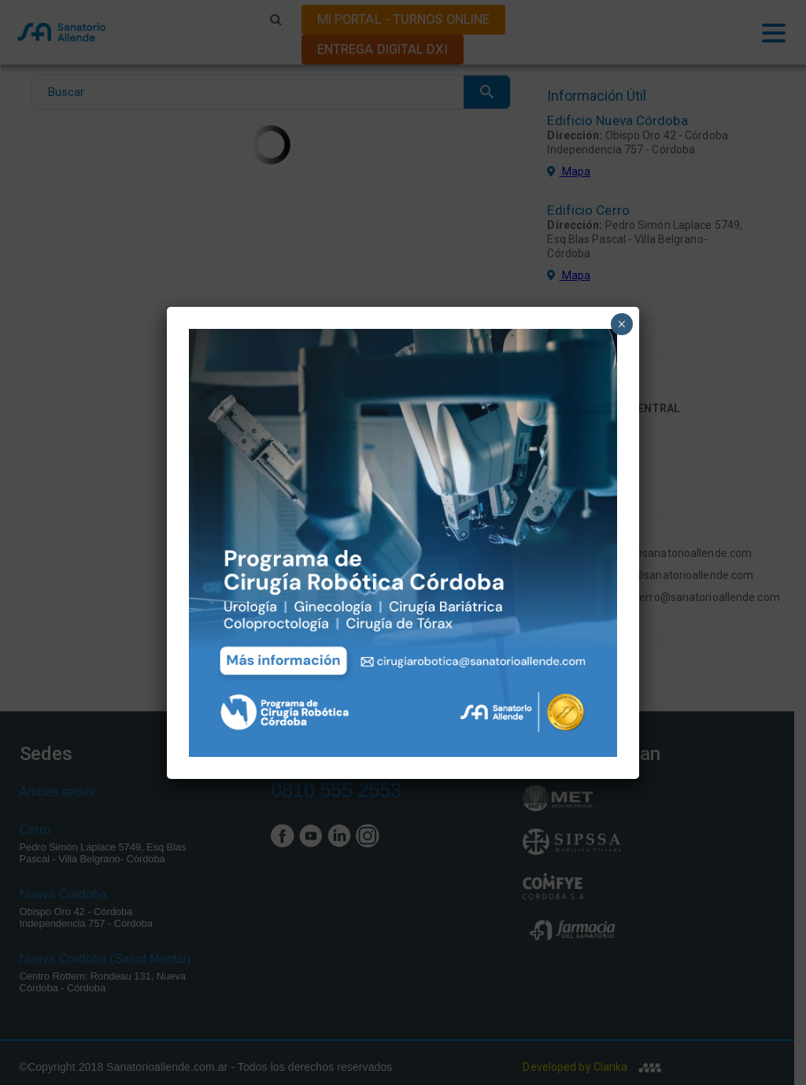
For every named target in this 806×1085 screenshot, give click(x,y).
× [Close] (621, 324)
